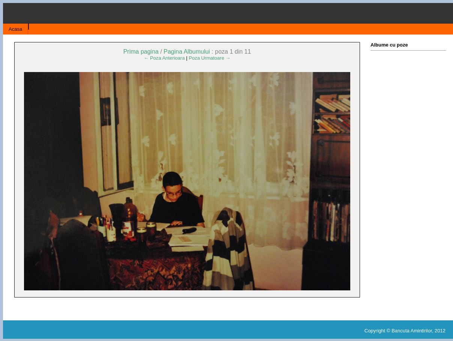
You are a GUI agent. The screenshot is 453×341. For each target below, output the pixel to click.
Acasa (15, 29)
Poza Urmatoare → (209, 58)
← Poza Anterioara (164, 58)
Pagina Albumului (187, 51)
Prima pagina (141, 51)
